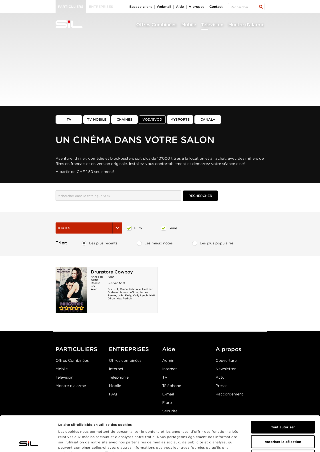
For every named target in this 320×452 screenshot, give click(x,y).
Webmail (164, 7)
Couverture (226, 360)
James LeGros (128, 292)
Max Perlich (124, 298)
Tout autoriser (283, 394)
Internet (116, 369)
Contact (216, 7)
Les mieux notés (155, 243)
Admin (168, 360)
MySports (180, 120)
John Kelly (124, 295)
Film (134, 228)
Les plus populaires (213, 243)
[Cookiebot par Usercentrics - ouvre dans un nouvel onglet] (28, 443)
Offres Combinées (156, 24)
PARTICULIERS (76, 349)
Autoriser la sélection (283, 409)
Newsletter (226, 369)
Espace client (140, 7)
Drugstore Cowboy (112, 272)
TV (69, 120)
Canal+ (207, 120)
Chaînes (124, 120)
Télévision (212, 24)
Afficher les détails (250, 443)
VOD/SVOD (152, 120)
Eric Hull (113, 289)
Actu (220, 377)
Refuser (282, 423)
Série (169, 228)
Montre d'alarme (246, 24)
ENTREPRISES (129, 349)
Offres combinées (125, 360)
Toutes (89, 228)
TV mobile (96, 120)
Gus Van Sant (116, 283)
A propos (196, 7)
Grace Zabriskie (130, 289)
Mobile (188, 24)
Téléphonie (119, 377)
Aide (180, 7)
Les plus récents (99, 243)
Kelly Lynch (140, 295)
